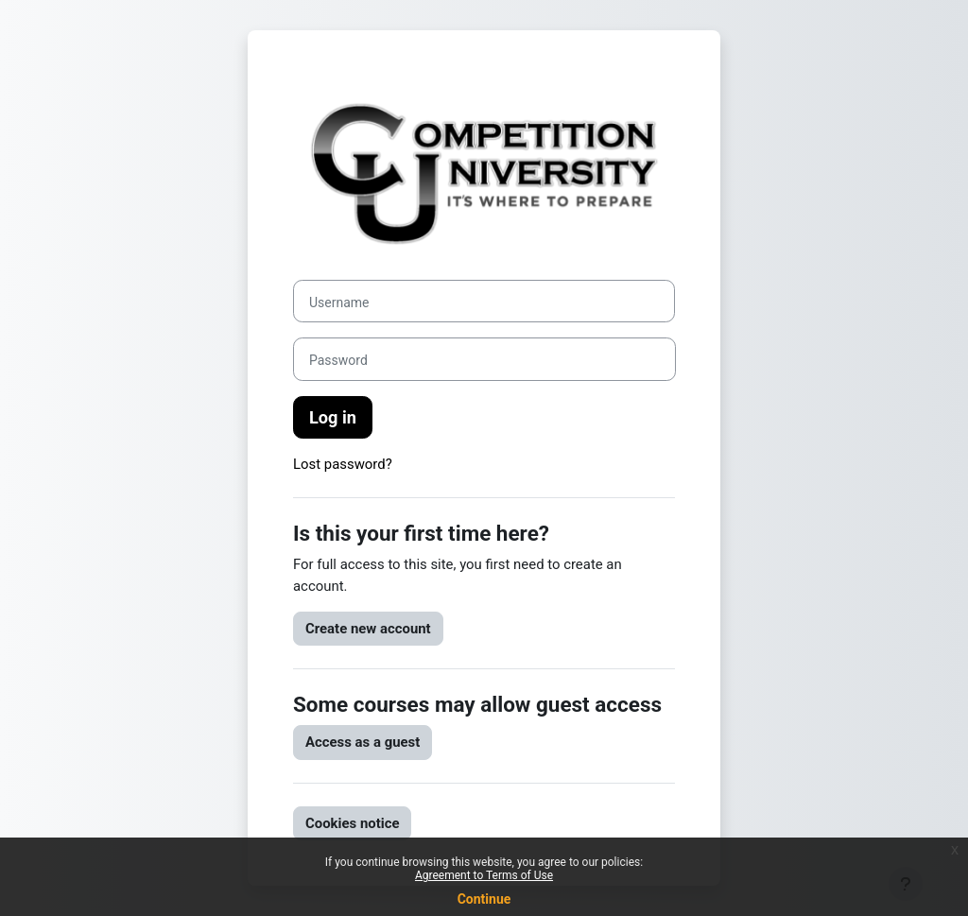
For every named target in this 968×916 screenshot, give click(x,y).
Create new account (368, 628)
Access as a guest (362, 742)
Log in (332, 417)
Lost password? (342, 464)
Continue (484, 899)
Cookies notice (352, 823)
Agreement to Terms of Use (484, 875)
